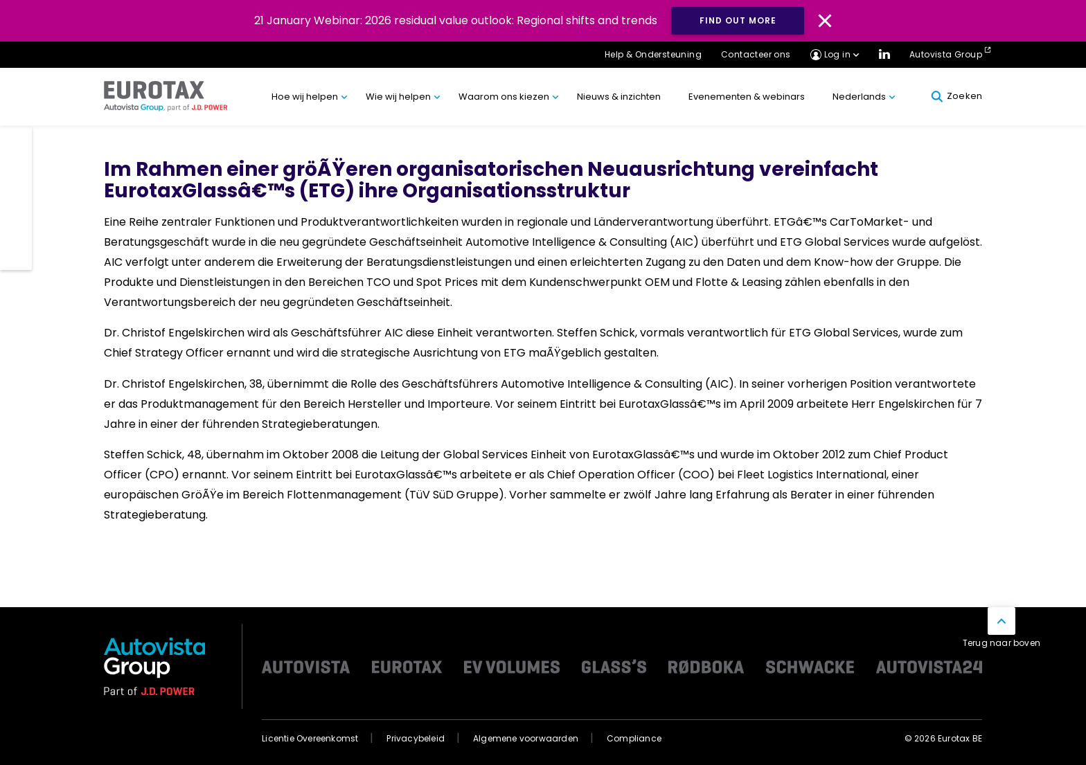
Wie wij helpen (398, 96)
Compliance (634, 738)
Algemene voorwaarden (525, 738)
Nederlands (859, 96)
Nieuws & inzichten (619, 96)
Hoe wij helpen (305, 96)
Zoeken (956, 96)
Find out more (738, 20)
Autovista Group (945, 54)
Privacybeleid (415, 738)
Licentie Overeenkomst (310, 738)
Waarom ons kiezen (504, 96)
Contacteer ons (756, 54)
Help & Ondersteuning (653, 54)
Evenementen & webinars (746, 96)
